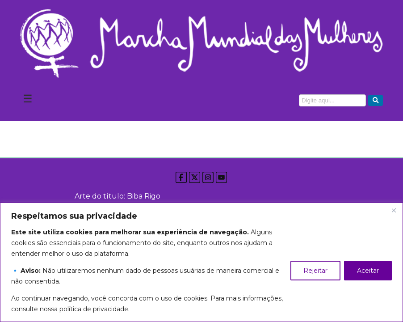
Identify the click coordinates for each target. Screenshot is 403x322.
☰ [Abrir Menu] (28, 99)
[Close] (393, 210)
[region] (201, 262)
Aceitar (368, 271)
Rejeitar (315, 271)
